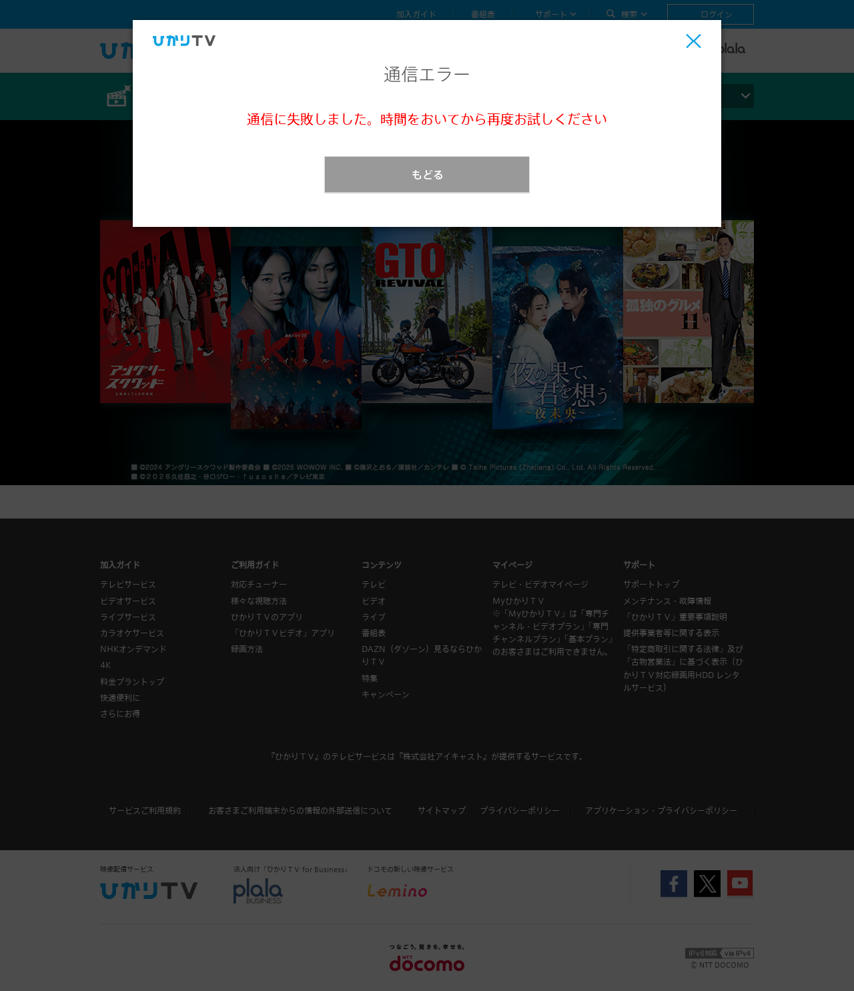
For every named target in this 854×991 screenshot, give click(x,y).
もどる (428, 175)
